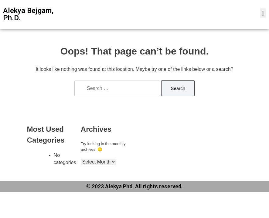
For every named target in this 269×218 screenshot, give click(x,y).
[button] (263, 13)
